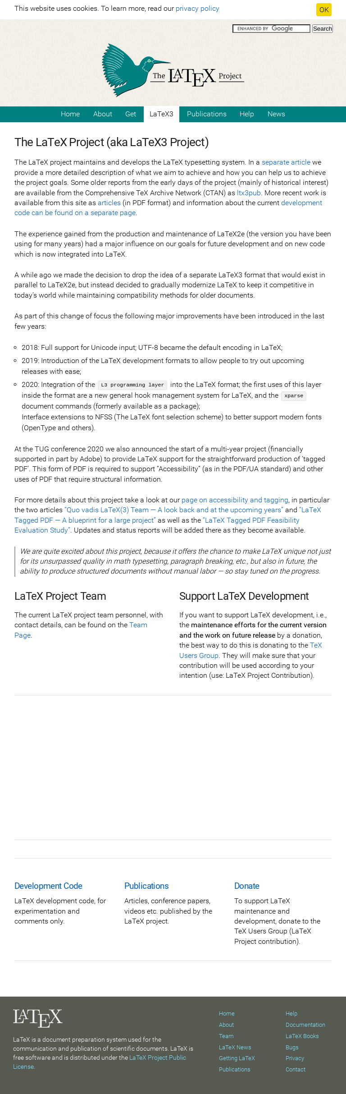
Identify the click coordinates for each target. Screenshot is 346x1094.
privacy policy (197, 8)
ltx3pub (249, 192)
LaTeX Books (302, 1036)
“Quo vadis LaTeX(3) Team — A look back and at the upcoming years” (173, 510)
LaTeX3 (161, 114)
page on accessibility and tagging (235, 500)
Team (226, 1036)
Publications (207, 114)
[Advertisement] (173, 776)
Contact (295, 1069)
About (102, 114)
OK (324, 9)
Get (130, 114)
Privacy (295, 1058)
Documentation (305, 1024)
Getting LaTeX (237, 1058)
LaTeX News (235, 1047)
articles (109, 202)
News (276, 114)
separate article (286, 162)
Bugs (292, 1047)
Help (247, 114)
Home (70, 114)
